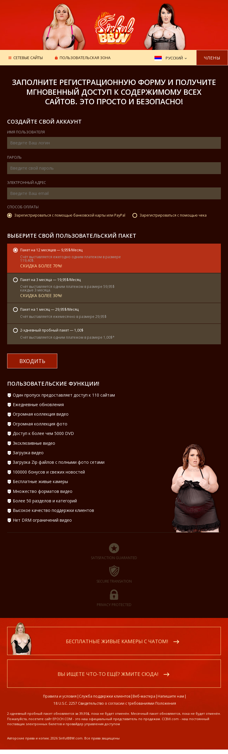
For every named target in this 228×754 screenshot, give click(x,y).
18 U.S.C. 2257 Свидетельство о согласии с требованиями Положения (114, 703)
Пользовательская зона (85, 58)
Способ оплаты (23, 207)
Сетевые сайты (28, 58)
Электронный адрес (26, 183)
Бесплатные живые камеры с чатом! (117, 641)
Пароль (14, 158)
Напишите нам (171, 696)
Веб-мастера (144, 696)
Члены (212, 58)
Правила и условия (60, 696)
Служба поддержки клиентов (104, 696)
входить (32, 361)
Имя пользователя (26, 132)
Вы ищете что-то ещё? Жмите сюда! (108, 674)
